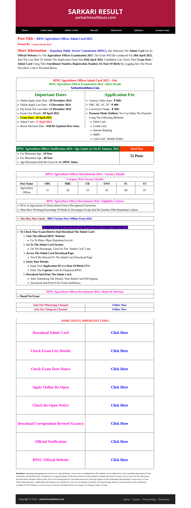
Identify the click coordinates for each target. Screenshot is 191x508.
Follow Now (119, 305)
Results (94, 30)
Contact (136, 499)
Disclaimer (163, 499)
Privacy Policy (149, 499)
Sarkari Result (95, 11)
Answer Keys (162, 30)
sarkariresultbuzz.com (85, 87)
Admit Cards (71, 30)
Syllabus (138, 30)
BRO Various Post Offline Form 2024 (69, 218)
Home (25, 30)
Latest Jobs (46, 30)
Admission (116, 30)
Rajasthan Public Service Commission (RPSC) (78, 50)
